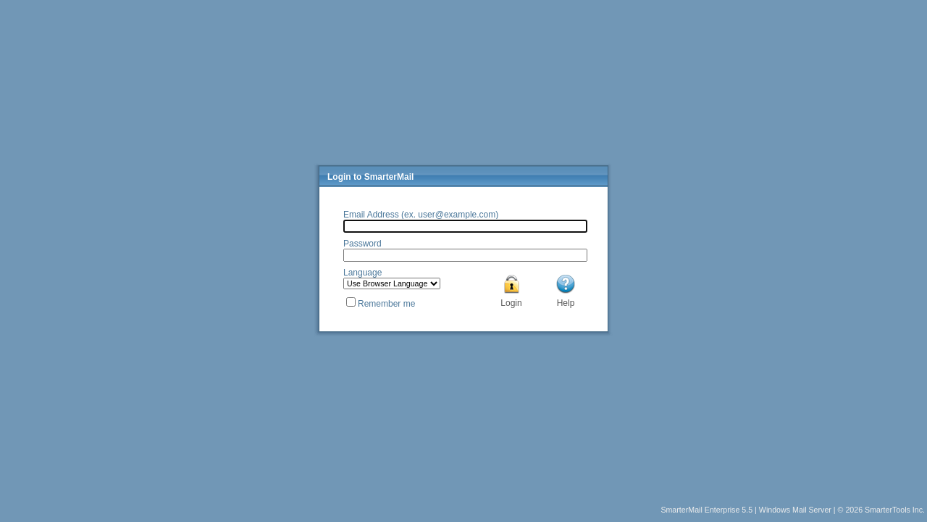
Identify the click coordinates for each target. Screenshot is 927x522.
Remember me (386, 304)
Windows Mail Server (795, 509)
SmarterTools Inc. (895, 509)
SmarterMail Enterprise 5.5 (706, 509)
